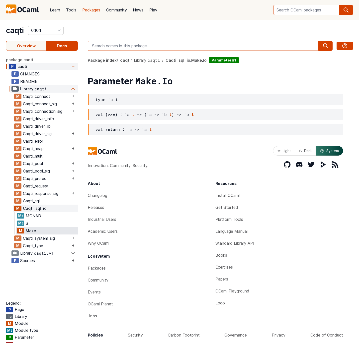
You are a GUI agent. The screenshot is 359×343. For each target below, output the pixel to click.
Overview (26, 45)
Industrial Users (102, 219)
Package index (102, 60)
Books (221, 255)
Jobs (92, 315)
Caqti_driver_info (38, 118)
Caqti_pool (33, 163)
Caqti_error (33, 141)
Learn (55, 9)
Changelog (97, 195)
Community (116, 9)
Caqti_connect (36, 96)
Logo (220, 302)
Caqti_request (36, 185)
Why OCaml (98, 243)
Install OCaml (227, 195)
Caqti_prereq (34, 178)
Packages (91, 9)
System (329, 151)
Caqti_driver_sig (37, 133)
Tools (71, 9)
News (138, 9)
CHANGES (30, 73)
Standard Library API (234, 243)
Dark (305, 151)
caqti (15, 30)
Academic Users (103, 231)
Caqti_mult (33, 156)
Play (153, 9)
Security (135, 335)
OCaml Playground (232, 290)
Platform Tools (229, 219)
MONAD (33, 215)
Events (94, 291)
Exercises (224, 267)
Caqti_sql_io (35, 208)
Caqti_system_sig (39, 238)
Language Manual (231, 231)
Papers (221, 279)
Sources (27, 260)
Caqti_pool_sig (36, 171)
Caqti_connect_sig (40, 103)
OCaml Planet (100, 303)
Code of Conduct (326, 335)
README (28, 81)
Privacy (278, 335)
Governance (235, 335)
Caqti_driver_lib (37, 126)
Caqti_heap (33, 148)
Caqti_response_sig (40, 193)
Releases (96, 207)
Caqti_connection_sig (42, 111)
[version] (46, 30)
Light (284, 151)
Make (31, 230)
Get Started (226, 207)
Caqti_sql (31, 200)
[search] (346, 10)
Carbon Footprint (184, 335)
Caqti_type (33, 245)
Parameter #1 (224, 60)
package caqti (19, 59)
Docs (62, 45)
